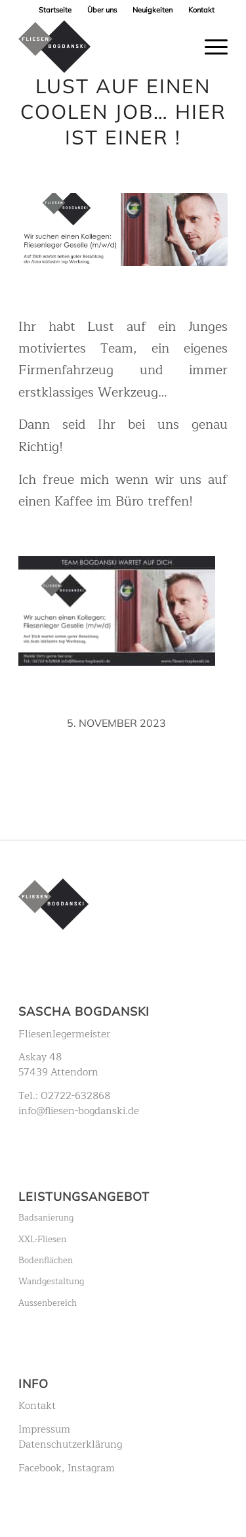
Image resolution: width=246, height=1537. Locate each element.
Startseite (55, 9)
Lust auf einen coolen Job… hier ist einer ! (123, 112)
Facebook (40, 1468)
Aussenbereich (47, 1303)
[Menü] (210, 46)
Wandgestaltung (51, 1281)
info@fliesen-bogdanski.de (78, 1110)
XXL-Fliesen (42, 1239)
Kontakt (201, 9)
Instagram (91, 1468)
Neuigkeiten (153, 9)
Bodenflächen (45, 1260)
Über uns (102, 9)
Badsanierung (45, 1218)
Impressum (44, 1429)
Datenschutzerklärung (70, 1444)
